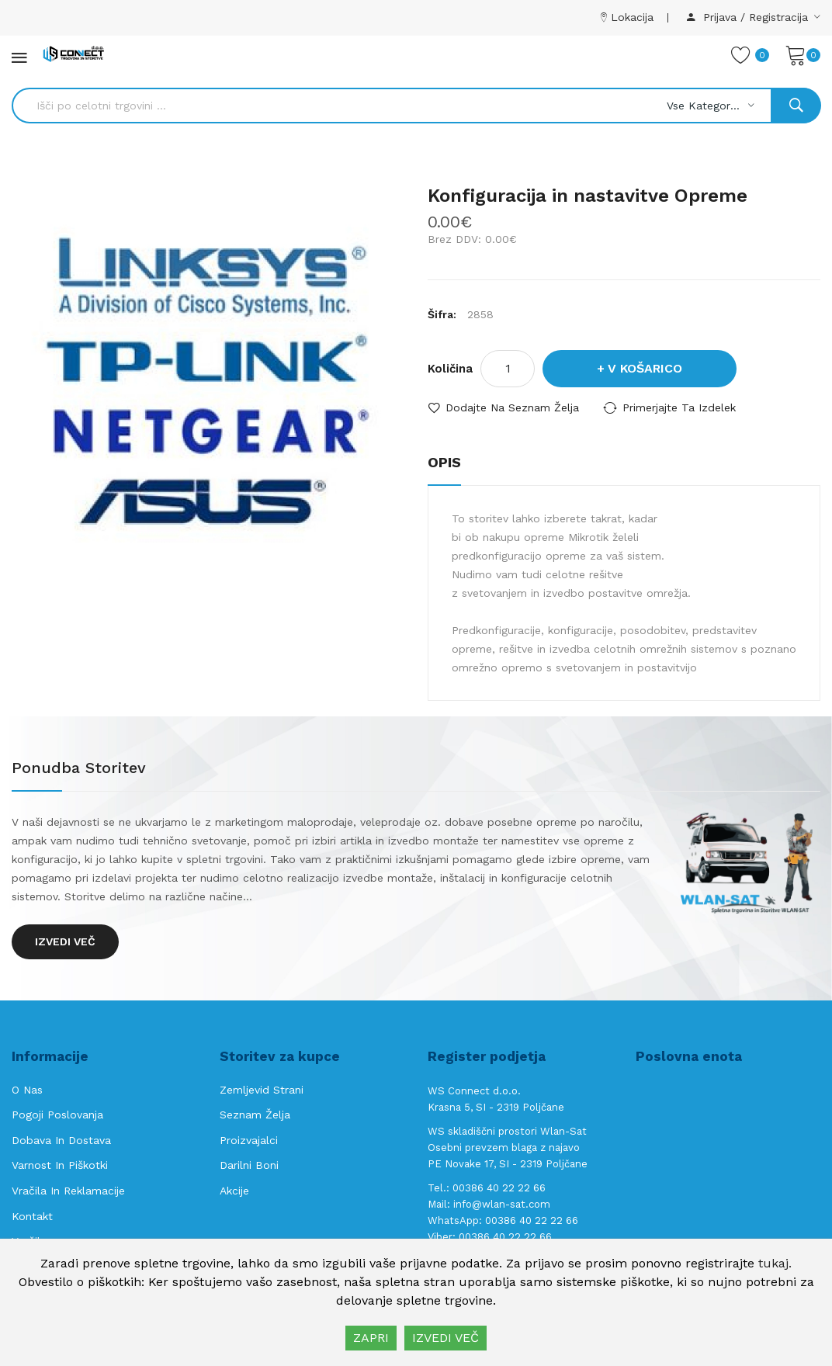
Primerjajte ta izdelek (679, 407)
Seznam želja (255, 1114)
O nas (27, 1089)
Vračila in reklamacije (68, 1190)
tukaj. (775, 1263)
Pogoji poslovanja (57, 1114)
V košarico (645, 368)
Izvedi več (65, 941)
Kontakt (32, 1216)
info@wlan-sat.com (501, 1204)
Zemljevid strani (261, 1089)
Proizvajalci (249, 1140)
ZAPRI (371, 1337)
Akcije (234, 1190)
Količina (450, 369)
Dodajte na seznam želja (512, 407)
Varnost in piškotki (60, 1165)
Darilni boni (249, 1165)
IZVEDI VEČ (445, 1337)
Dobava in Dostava (61, 1140)
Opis (444, 462)
